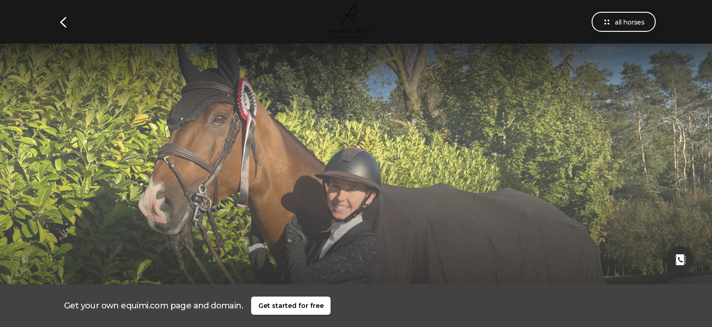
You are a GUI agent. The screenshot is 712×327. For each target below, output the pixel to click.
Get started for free (291, 306)
